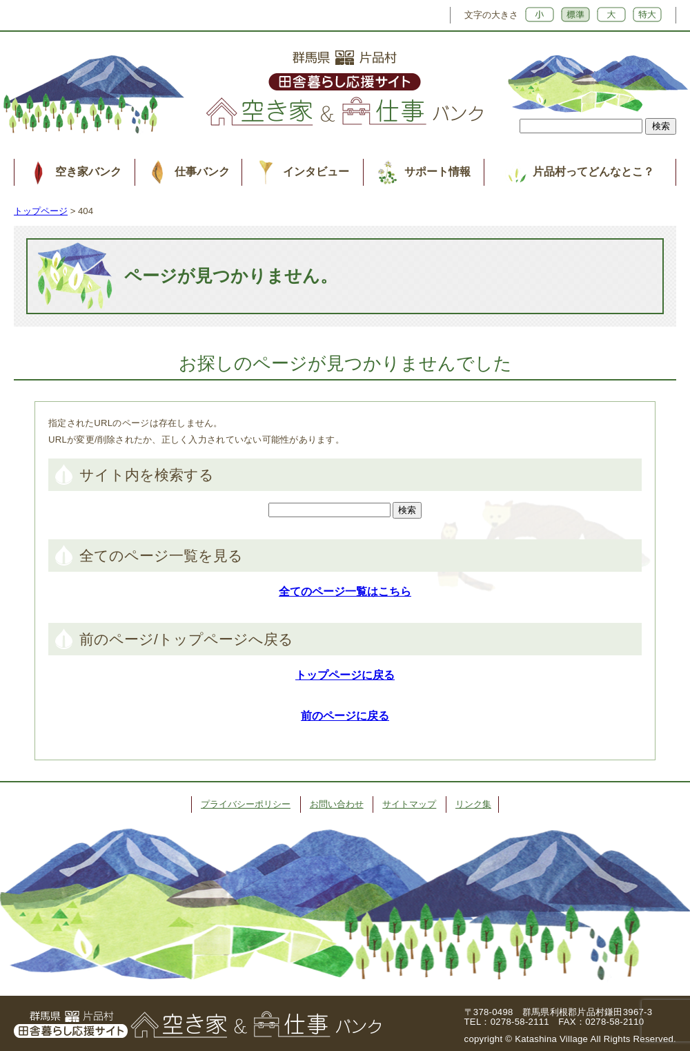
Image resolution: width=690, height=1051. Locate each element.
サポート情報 (437, 171)
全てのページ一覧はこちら (345, 591)
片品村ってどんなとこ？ (593, 171)
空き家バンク (88, 171)
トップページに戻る (345, 675)
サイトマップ (409, 804)
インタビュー (316, 171)
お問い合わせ (337, 804)
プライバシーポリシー (245, 804)
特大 (647, 14)
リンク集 (473, 804)
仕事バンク (202, 171)
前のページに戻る (345, 716)
